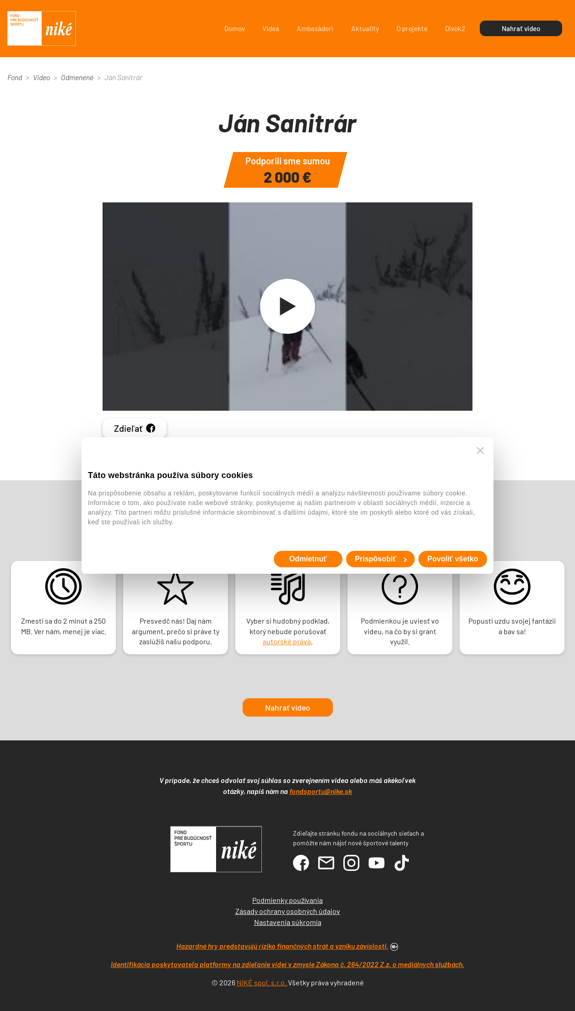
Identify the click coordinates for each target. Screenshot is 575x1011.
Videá (270, 28)
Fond (14, 77)
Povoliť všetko (453, 559)
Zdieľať (134, 428)
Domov (234, 28)
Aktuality (365, 28)
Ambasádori (315, 28)
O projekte (412, 28)
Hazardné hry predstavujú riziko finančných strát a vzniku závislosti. (282, 945)
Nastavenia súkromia (287, 922)
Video (41, 77)
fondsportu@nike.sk (320, 791)
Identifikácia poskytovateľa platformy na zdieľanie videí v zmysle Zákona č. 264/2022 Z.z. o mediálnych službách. (287, 964)
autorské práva (287, 641)
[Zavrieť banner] (480, 451)
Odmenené (77, 77)
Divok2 (455, 28)
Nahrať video (521, 28)
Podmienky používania (287, 900)
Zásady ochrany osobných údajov (287, 911)
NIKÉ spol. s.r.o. (262, 982)
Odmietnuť (308, 559)
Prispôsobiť (381, 559)
